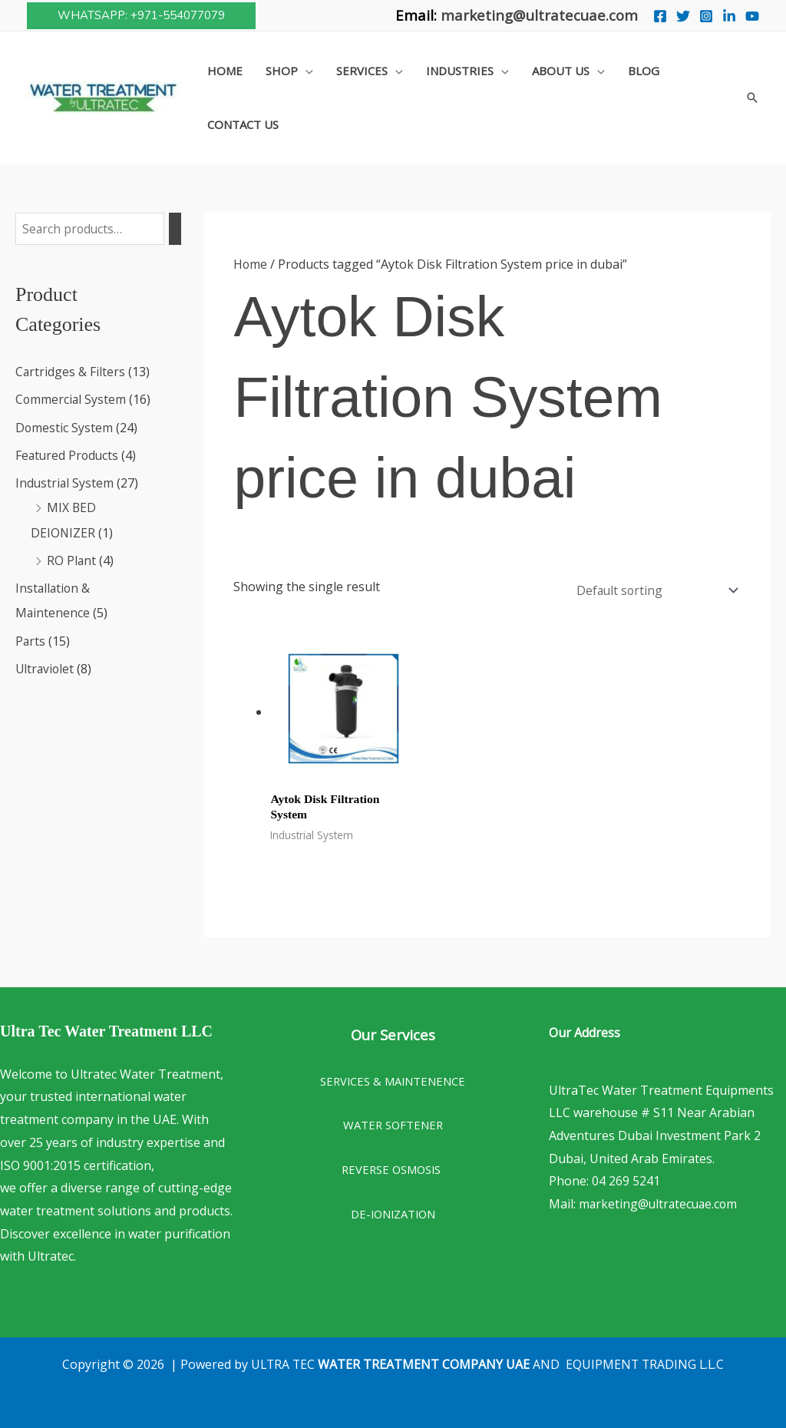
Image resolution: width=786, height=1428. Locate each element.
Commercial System (71, 400)
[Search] (177, 229)
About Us (561, 70)
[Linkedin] (729, 16)
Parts (30, 639)
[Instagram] (706, 16)
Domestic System (64, 427)
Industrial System (65, 482)
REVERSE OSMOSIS (393, 1167)
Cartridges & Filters (70, 372)
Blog (643, 70)
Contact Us (243, 124)
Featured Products (68, 455)
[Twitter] (683, 16)
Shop (282, 70)
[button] (141, 15)
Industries (460, 70)
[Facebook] (660, 16)
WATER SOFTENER (393, 1122)
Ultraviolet (45, 667)
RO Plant (72, 559)
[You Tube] (752, 16)
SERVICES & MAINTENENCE (392, 1078)
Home (225, 70)
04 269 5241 (626, 1178)
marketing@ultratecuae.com (539, 15)
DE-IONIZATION (393, 1211)
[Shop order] (652, 588)
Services (362, 70)
